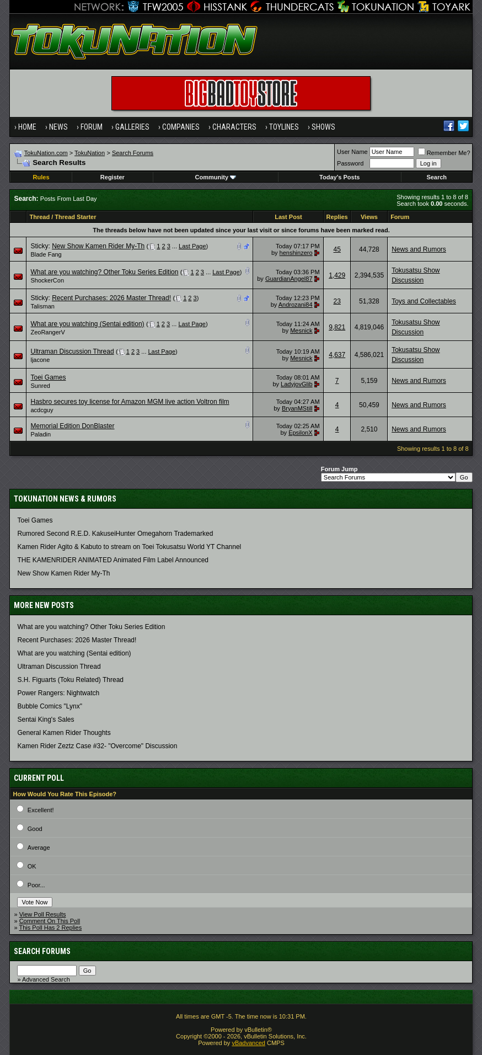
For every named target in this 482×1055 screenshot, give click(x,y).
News (58, 126)
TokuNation (89, 153)
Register (112, 177)
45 (337, 249)
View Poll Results (42, 914)
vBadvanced (248, 1043)
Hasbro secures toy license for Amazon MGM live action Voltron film (129, 402)
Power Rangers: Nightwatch (58, 693)
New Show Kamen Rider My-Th (98, 246)
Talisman (42, 306)
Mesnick (301, 330)
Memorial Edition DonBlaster (72, 426)
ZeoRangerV (47, 332)
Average (39, 847)
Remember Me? (444, 153)
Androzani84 (296, 304)
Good (35, 828)
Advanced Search (46, 979)
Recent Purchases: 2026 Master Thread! (111, 298)
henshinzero (296, 252)
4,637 (337, 355)
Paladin (40, 434)
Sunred (40, 385)
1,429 (337, 275)
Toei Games (48, 377)
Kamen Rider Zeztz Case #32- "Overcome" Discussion (97, 746)
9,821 (337, 327)
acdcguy (41, 410)
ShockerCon (47, 280)
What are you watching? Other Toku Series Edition (104, 272)
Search (436, 177)
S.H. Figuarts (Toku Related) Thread (70, 680)
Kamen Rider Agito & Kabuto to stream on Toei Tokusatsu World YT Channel (129, 547)
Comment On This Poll (49, 921)
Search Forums (132, 153)
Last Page (192, 246)
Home (27, 126)
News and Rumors (419, 249)
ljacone (40, 359)
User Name (352, 151)
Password (350, 163)
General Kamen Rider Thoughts (63, 733)
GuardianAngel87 (289, 278)
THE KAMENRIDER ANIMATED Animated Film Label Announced (112, 560)
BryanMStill (297, 408)
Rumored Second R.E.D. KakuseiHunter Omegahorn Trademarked (115, 533)
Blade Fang (45, 254)
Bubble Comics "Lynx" (49, 706)
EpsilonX (300, 432)
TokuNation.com (46, 153)
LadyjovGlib (296, 384)
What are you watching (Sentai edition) (87, 324)
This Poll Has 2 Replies (50, 927)
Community (216, 177)
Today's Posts (339, 177)
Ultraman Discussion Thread (72, 351)
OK (32, 866)
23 (337, 301)
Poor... (36, 885)
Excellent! (41, 810)
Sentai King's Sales (45, 719)
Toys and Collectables (424, 301)
